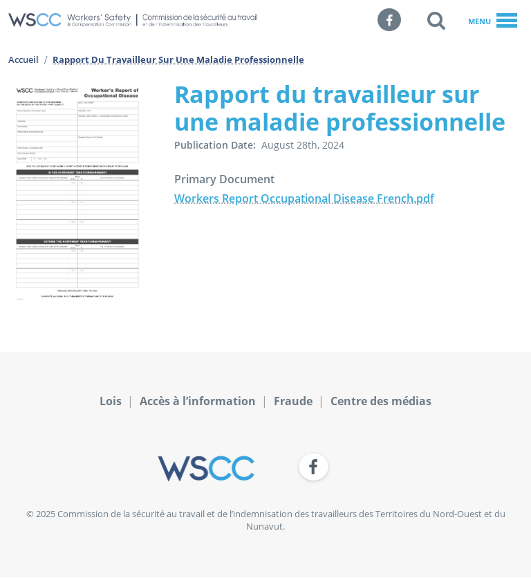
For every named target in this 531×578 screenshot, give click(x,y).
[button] (436, 20)
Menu (492, 21)
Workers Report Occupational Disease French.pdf (304, 198)
